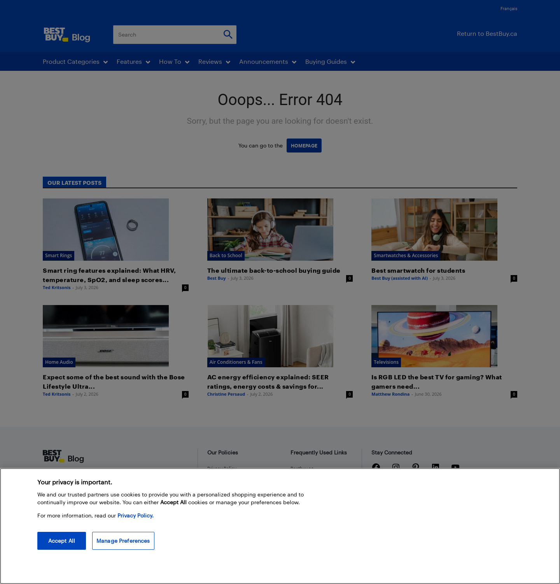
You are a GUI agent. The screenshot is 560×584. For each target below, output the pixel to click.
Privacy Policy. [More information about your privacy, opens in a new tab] (135, 521)
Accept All (61, 546)
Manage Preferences (123, 546)
